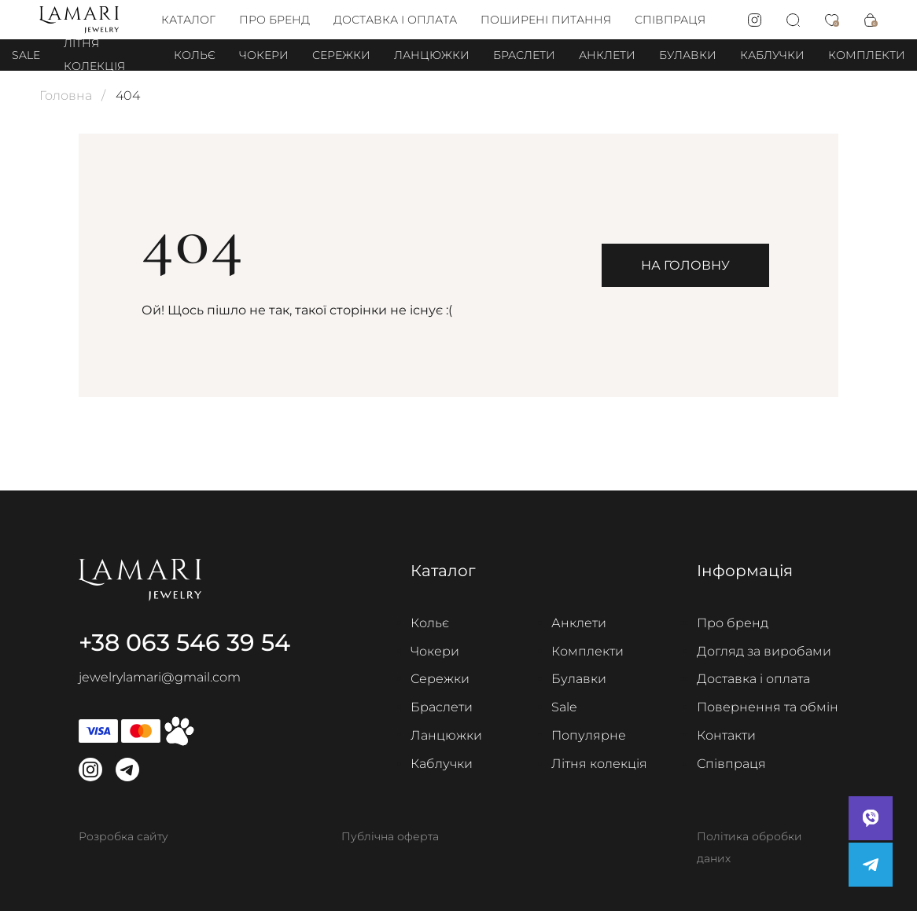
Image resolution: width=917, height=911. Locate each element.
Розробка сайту (123, 836)
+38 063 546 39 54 (184, 642)
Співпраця (670, 20)
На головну (685, 265)
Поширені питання (546, 20)
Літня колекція (599, 763)
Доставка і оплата (395, 20)
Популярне (588, 735)
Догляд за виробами (764, 651)
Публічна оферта (390, 836)
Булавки (687, 55)
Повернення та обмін (767, 707)
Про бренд (274, 20)
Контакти (726, 735)
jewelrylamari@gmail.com (160, 677)
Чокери (264, 55)
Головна (65, 95)
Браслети (524, 55)
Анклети (607, 55)
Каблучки (772, 55)
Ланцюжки (432, 55)
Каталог (188, 20)
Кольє (194, 55)
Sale (26, 55)
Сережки (341, 55)
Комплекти (866, 55)
